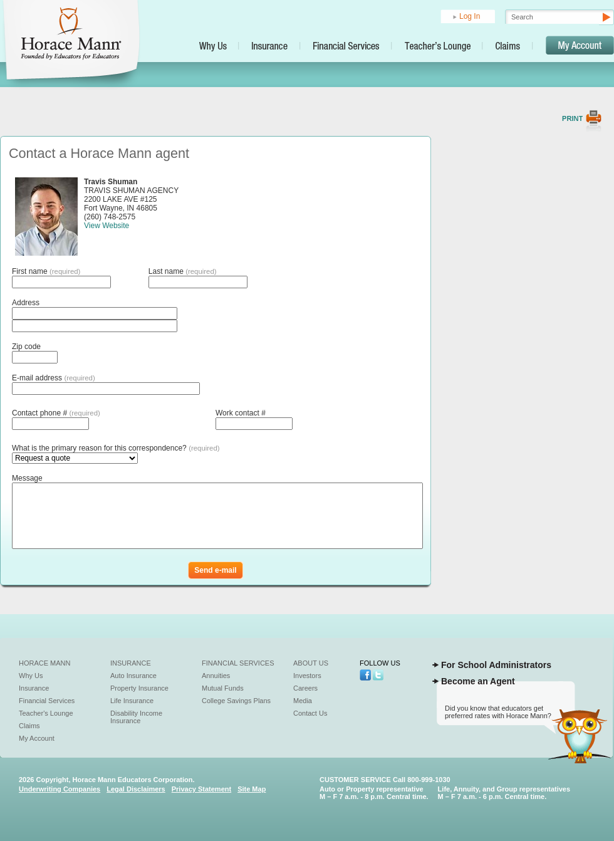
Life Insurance (132, 700)
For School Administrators (496, 665)
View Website (106, 225)
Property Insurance (139, 688)
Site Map (251, 789)
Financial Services (47, 700)
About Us (310, 663)
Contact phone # (56, 413)
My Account (37, 738)
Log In (469, 16)
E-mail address (53, 377)
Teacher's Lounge (46, 713)
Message (27, 478)
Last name (182, 271)
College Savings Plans (236, 700)
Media (302, 700)
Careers (305, 688)
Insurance (34, 688)
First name (46, 271)
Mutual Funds (223, 688)
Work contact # (241, 413)
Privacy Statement (201, 789)
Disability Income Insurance (136, 716)
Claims (29, 725)
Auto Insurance (133, 675)
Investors (307, 675)
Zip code (26, 346)
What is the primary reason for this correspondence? (116, 448)
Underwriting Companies (59, 789)
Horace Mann (45, 663)
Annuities (216, 675)
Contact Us (310, 713)
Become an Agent (478, 681)
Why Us (31, 675)
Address (25, 302)
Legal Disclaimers (136, 789)
